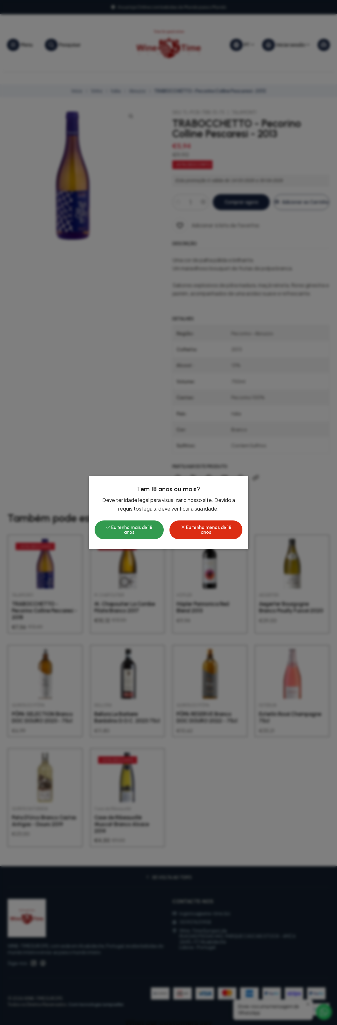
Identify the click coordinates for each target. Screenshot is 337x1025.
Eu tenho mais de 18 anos (129, 530)
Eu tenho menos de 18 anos (206, 530)
